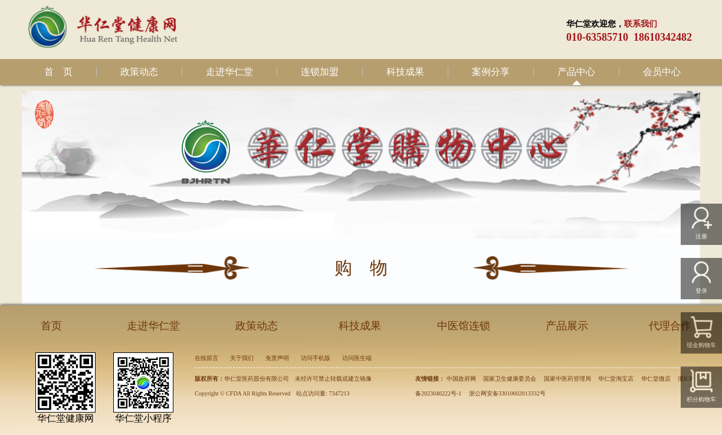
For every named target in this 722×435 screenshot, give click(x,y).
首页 (51, 326)
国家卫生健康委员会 (509, 378)
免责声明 (277, 358)
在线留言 (206, 358)
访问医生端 (357, 358)
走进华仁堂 (229, 72)
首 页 (58, 72)
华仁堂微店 (656, 378)
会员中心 (662, 72)
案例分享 (491, 72)
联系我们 (640, 23)
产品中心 (576, 72)
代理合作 (670, 326)
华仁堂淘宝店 (616, 378)
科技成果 (405, 72)
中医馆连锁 (463, 326)
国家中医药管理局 (567, 378)
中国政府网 (461, 378)
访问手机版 (315, 358)
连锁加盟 (320, 72)
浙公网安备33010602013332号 (507, 393)
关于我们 (242, 358)
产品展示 (567, 326)
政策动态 (139, 72)
